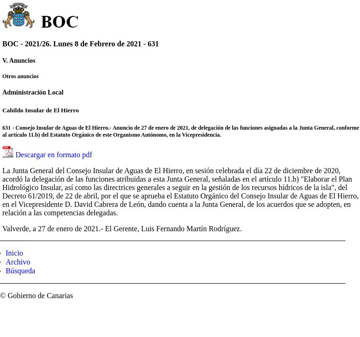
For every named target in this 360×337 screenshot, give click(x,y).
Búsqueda (20, 271)
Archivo (18, 262)
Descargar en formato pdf (53, 155)
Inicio (14, 253)
